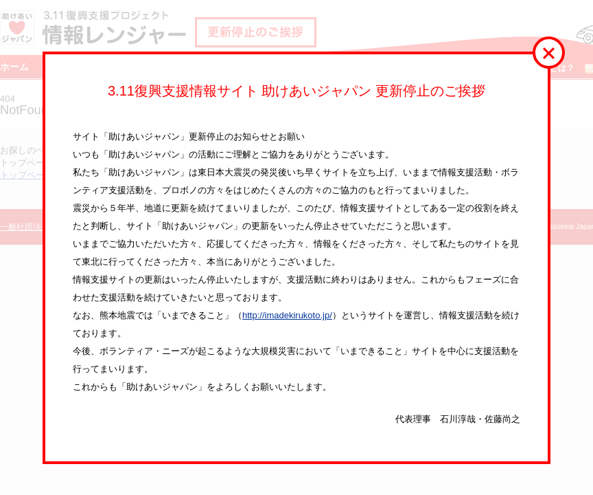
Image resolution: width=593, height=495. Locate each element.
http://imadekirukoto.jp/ (287, 315)
